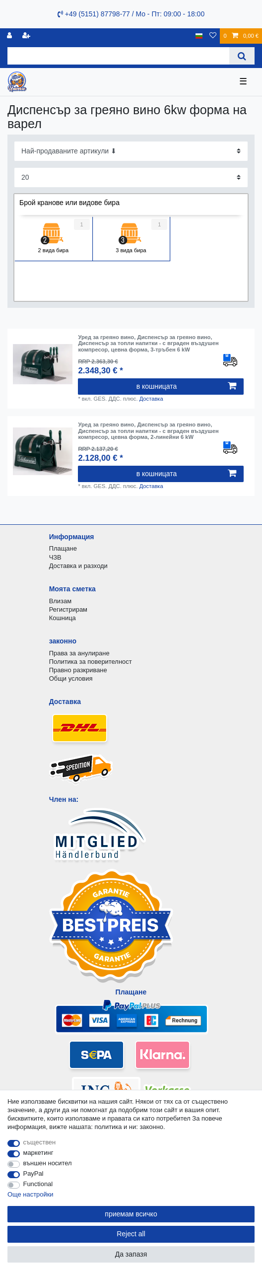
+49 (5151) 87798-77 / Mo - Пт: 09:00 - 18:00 (131, 14)
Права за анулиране (79, 653)
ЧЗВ (55, 557)
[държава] (199, 36)
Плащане (63, 548)
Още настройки (30, 1194)
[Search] (242, 56)
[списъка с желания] (213, 36)
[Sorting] (131, 151)
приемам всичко (131, 1214)
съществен (39, 1142)
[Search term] (118, 56)
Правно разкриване (78, 670)
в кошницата (186, 386)
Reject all (131, 1234)
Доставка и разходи (78, 565)
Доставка (151, 399)
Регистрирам (68, 609)
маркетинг (38, 1152)
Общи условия (71, 678)
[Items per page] (131, 177)
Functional (38, 1184)
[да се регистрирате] (27, 36)
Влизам (60, 601)
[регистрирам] (10, 36)
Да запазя (131, 1254)
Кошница (62, 618)
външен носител (47, 1163)
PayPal (33, 1173)
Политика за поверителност (90, 661)
